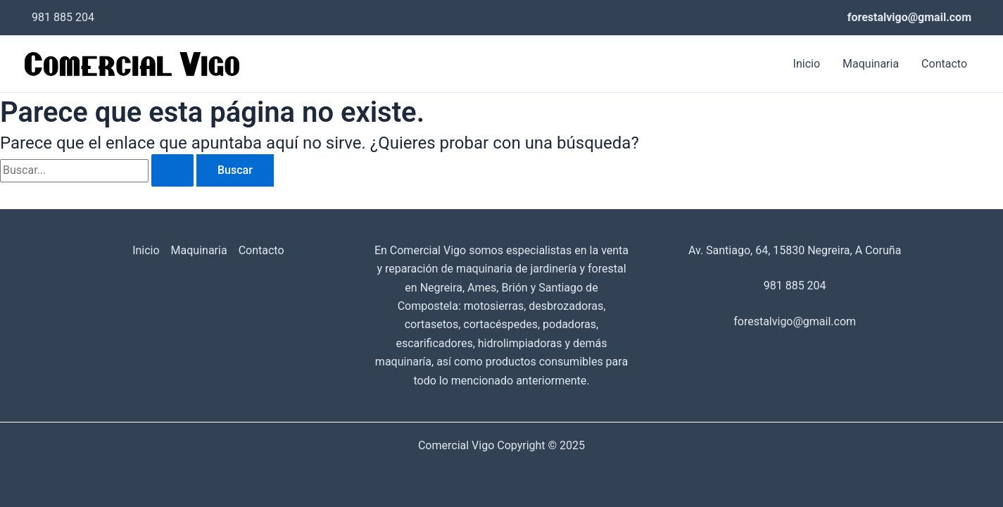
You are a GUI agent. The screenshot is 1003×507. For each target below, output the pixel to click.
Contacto (944, 63)
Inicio (806, 63)
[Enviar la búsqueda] (172, 170)
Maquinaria (871, 63)
